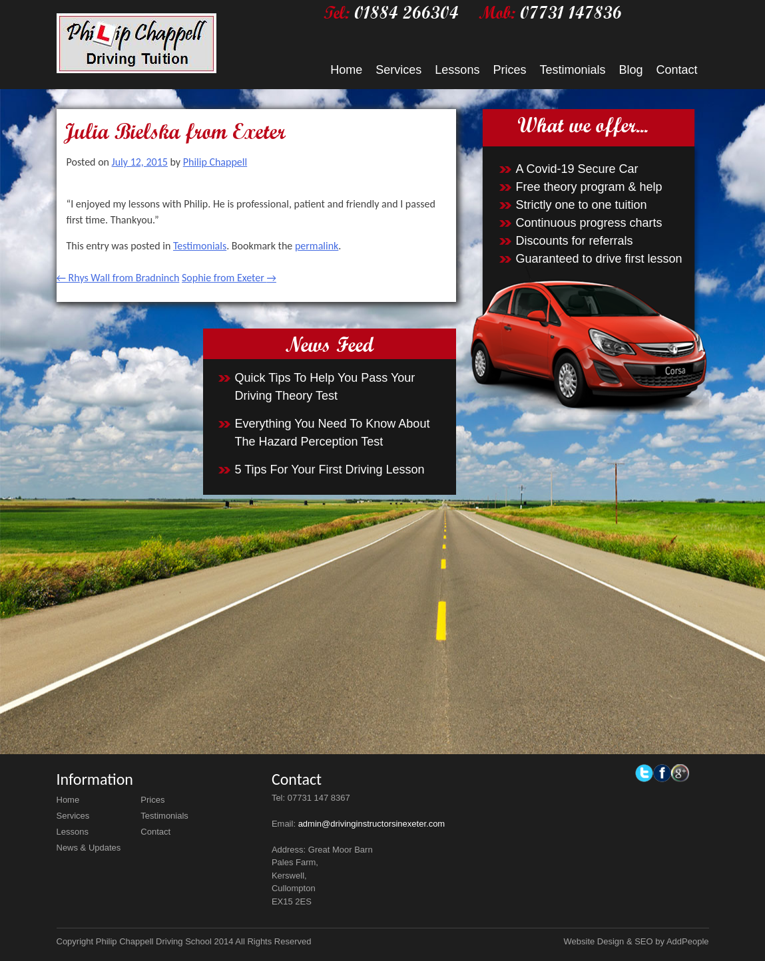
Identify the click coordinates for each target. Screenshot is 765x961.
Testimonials (572, 69)
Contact (676, 69)
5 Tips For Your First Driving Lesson (330, 469)
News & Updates (89, 848)
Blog (630, 69)
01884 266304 (406, 12)
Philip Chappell (215, 162)
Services (398, 69)
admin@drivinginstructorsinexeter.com (371, 824)
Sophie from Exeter (229, 277)
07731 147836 (571, 12)
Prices (509, 69)
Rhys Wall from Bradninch (118, 277)
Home (346, 69)
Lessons (457, 69)
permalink (316, 245)
